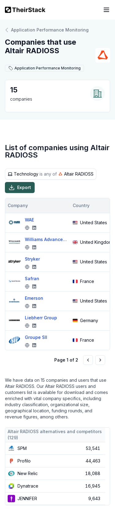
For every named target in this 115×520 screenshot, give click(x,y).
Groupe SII (36, 337)
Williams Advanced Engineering (46, 239)
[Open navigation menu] (106, 9)
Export (20, 187)
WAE (29, 219)
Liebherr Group (41, 317)
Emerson (34, 298)
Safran (32, 278)
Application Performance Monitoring (47, 30)
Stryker (32, 259)
